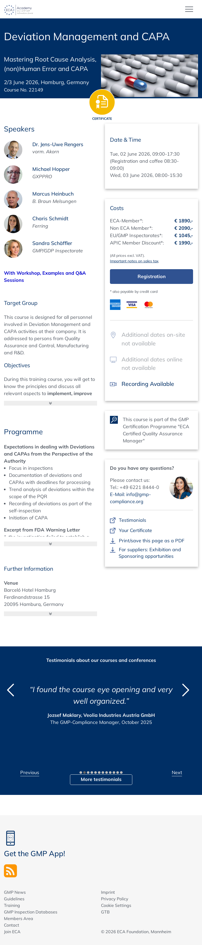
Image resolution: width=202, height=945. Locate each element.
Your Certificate (135, 530)
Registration (152, 276)
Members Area (18, 918)
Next (177, 772)
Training (12, 905)
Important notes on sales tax (134, 261)
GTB (105, 912)
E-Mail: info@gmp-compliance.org (130, 497)
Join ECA (12, 931)
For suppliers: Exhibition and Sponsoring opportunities (150, 552)
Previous (29, 772)
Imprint (108, 892)
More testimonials (101, 779)
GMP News (15, 892)
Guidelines (14, 898)
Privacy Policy (114, 898)
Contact (11, 925)
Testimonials (132, 520)
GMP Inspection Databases (30, 912)
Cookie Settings (116, 905)
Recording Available (148, 383)
